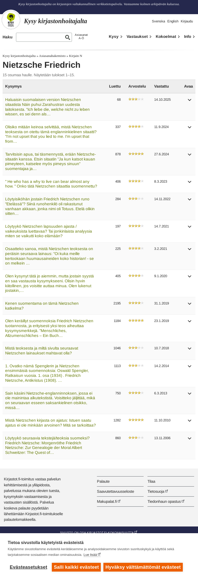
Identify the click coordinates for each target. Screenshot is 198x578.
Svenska (158, 21)
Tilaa (151, 481)
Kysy (114, 36)
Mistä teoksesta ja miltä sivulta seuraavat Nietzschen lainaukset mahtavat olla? (41, 350)
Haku (7, 37)
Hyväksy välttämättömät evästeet (143, 567)
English (172, 21)
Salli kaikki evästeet (76, 567)
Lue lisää (90, 555)
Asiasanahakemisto (52, 56)
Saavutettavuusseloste (115, 491)
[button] (190, 102)
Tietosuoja (155, 491)
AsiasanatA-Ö (81, 36)
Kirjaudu (187, 21)
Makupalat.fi (107, 501)
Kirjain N (75, 56)
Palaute (103, 481)
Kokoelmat (166, 36)
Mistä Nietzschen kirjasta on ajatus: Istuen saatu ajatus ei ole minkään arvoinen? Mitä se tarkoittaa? (50, 422)
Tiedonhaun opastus (164, 501)
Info (187, 36)
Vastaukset (137, 36)
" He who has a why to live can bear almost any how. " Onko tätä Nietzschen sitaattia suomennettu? (51, 184)
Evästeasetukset (28, 567)
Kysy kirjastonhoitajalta (19, 56)
